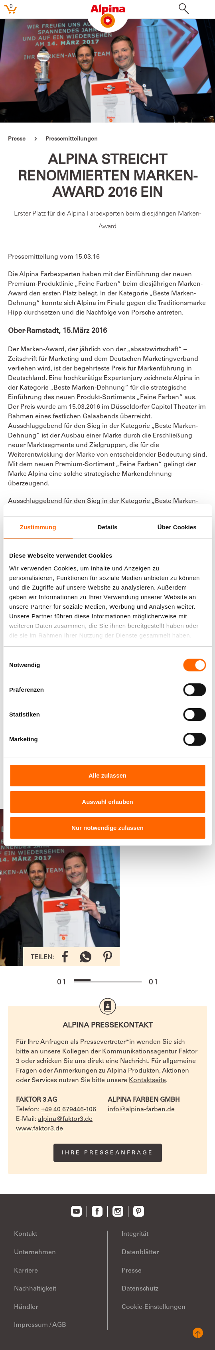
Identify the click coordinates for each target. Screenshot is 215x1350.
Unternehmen (35, 1252)
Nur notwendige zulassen (107, 827)
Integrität (135, 1234)
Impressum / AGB (40, 1325)
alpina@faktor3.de (65, 1119)
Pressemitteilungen (71, 139)
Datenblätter (140, 1252)
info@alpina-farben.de (141, 1110)
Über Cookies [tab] (177, 527)
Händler (26, 1307)
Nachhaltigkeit (35, 1289)
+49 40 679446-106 (68, 1110)
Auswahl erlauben (107, 801)
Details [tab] (108, 527)
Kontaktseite (147, 1080)
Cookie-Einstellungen (153, 1307)
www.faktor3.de (39, 1129)
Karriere (26, 1271)
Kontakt (25, 1234)
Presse (17, 139)
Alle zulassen (107, 775)
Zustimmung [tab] (38, 527)
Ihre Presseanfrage (108, 1153)
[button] (82, 980)
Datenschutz (140, 1289)
